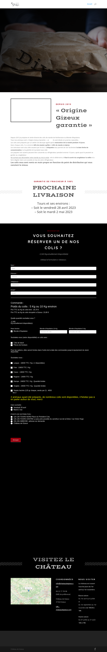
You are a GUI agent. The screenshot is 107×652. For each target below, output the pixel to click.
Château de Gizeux (19, 423)
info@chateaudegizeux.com (65, 585)
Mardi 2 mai (16, 410)
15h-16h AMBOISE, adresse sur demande (28, 421)
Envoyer (16, 440)
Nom (13, 265)
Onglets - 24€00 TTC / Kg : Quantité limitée (28, 386)
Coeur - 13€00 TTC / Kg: (21, 372)
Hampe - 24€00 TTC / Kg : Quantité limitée (28, 381)
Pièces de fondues (19, 345)
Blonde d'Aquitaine (19, 331)
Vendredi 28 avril (18, 408)
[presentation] (26, 431)
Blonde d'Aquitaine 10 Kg (48, 328)
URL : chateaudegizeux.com (63, 608)
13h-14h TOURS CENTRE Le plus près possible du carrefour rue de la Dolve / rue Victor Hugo (47, 419)
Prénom (14, 273)
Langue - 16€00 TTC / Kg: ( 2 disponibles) (28, 363)
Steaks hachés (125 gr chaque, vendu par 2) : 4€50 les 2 (31, 392)
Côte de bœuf (17, 343)
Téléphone (15, 282)
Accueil (89, 4)
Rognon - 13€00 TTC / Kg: (22, 377)
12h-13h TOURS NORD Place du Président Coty (30, 417)
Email (13, 290)
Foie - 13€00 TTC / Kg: (21, 368)
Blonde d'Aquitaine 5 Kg (77, 328)
